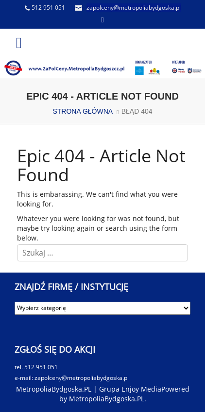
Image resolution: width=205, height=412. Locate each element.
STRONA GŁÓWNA (82, 111)
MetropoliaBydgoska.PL (106, 398)
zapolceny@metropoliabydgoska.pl (133, 7)
